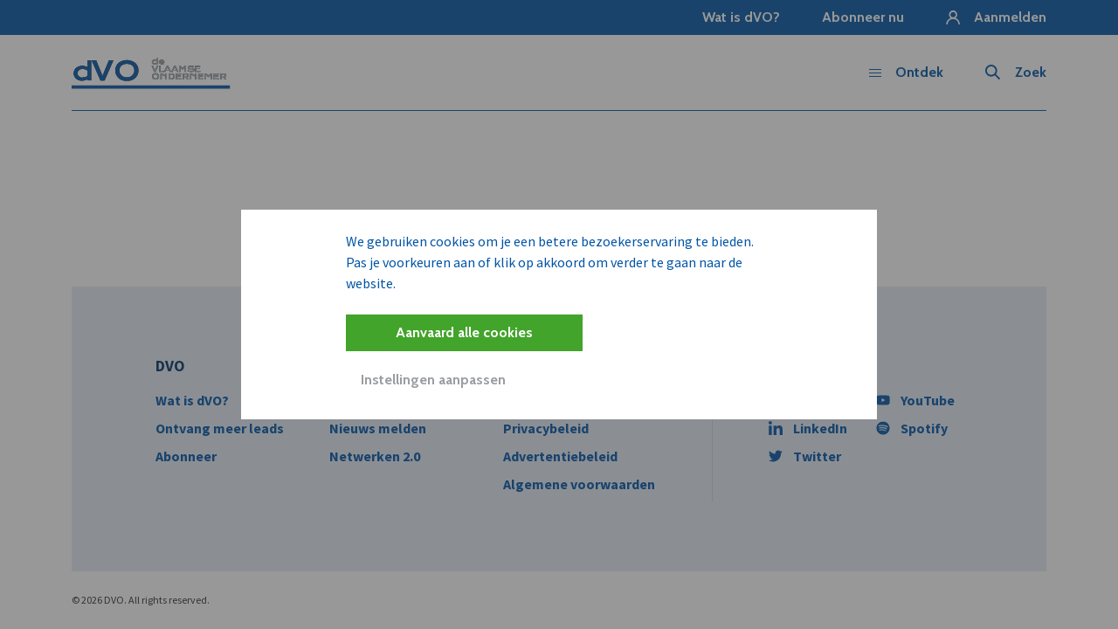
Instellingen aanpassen (433, 379)
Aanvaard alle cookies (464, 332)
